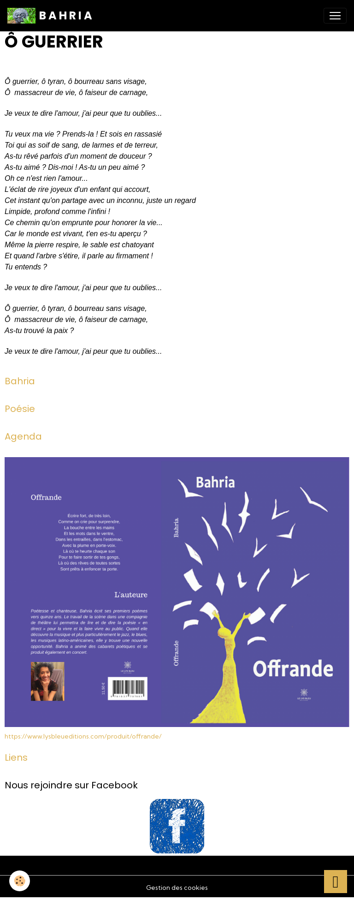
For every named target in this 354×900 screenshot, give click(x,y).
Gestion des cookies (177, 887)
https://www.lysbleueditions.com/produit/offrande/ (83, 736)
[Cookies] (19, 880)
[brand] (49, 15)
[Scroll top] (335, 881)
